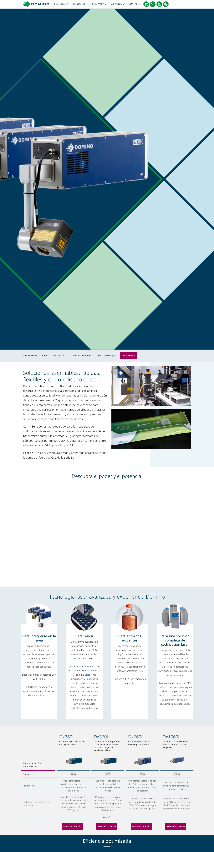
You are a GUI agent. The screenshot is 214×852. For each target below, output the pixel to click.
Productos (80, 3)
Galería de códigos (105, 355)
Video (44, 355)
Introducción (30, 355)
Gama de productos (81, 355)
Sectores (61, 3)
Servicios (118, 3)
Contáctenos (128, 355)
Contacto (134, 3)
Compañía (99, 3)
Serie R (88, 674)
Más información (72, 826)
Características (59, 355)
